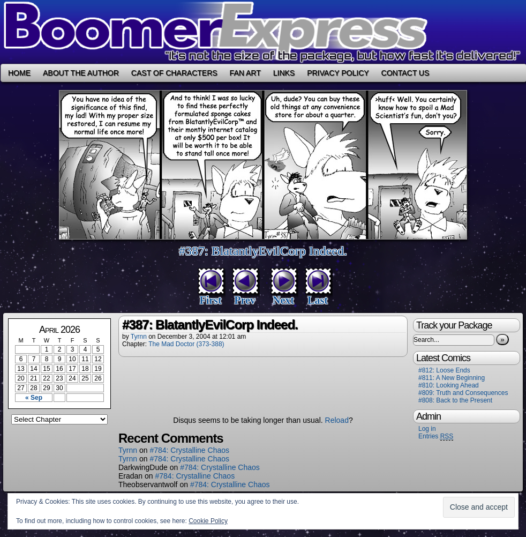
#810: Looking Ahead (448, 385)
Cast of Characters (174, 73)
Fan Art (245, 73)
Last (317, 300)
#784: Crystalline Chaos (189, 450)
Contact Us (405, 73)
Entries (435, 436)
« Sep (33, 397)
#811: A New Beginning (451, 378)
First (210, 300)
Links (284, 73)
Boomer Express (263, 32)
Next (283, 300)
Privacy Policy (338, 73)
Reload (337, 420)
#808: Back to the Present (455, 400)
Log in (427, 428)
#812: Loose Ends (444, 370)
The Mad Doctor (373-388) (186, 344)
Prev (245, 300)
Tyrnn (139, 336)
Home (19, 73)
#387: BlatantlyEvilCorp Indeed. (263, 251)
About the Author (81, 73)
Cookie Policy (208, 521)
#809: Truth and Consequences (463, 393)
